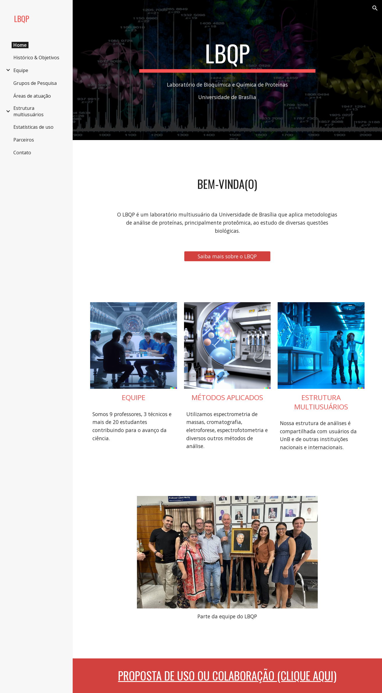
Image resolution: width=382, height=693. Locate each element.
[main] (227, 56)
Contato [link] (22, 152)
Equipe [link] (20, 70)
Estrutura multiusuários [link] (28, 111)
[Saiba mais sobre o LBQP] (227, 256)
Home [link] (20, 45)
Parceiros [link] (23, 140)
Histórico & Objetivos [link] (36, 57)
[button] (375, 8)
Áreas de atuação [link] (32, 96)
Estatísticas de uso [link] (33, 127)
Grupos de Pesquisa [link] (35, 83)
